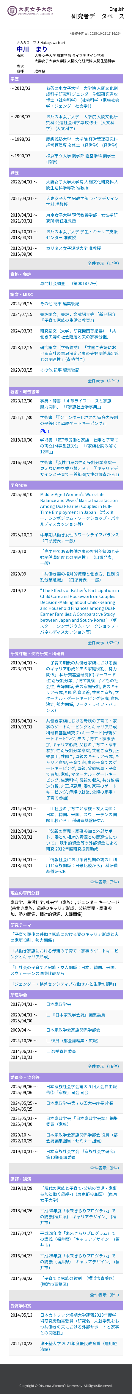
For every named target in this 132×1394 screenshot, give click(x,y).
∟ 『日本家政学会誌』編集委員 (75, 1015)
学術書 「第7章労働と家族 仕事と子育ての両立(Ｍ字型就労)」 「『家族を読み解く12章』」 (79, 446)
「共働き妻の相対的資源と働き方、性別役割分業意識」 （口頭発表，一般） (79, 577)
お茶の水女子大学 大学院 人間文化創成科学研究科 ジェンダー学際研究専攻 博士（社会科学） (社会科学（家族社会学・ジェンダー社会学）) (82, 97)
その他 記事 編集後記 (59, 303)
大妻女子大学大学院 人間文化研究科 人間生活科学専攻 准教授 (82, 185)
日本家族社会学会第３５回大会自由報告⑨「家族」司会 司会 (81, 1089)
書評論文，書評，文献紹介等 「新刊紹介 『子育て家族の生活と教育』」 (80, 317)
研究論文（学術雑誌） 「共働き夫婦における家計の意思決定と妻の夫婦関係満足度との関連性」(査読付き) (79, 353)
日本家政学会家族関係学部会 (73, 1030)
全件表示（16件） (105, 1066)
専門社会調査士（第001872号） (70, 283)
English (117, 9)
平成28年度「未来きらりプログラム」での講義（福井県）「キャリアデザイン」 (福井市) (80, 1261)
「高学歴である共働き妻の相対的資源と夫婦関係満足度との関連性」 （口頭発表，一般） (79, 557)
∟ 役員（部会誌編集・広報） (73, 1040)
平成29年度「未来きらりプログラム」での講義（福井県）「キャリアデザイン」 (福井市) (80, 1239)
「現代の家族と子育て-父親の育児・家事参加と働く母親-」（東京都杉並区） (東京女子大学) (78, 1194)
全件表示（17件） (105, 263)
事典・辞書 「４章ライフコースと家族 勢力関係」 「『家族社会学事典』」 (78, 404)
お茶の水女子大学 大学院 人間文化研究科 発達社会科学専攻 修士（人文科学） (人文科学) (82, 122)
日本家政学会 (58, 1004)
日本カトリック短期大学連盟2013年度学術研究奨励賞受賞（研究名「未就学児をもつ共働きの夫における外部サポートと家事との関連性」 (79, 1324)
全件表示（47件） (105, 380)
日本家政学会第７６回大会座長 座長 (80, 1103)
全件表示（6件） (106, 1295)
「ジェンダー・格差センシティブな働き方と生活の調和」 (64, 984)
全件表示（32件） (105, 642)
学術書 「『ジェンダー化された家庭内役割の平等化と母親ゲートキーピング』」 (79, 420)
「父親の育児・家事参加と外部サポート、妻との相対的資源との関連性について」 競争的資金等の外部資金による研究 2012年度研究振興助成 (82, 840)
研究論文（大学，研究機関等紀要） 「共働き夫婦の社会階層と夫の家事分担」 (78, 334)
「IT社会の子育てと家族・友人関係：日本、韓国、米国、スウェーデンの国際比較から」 (64, 970)
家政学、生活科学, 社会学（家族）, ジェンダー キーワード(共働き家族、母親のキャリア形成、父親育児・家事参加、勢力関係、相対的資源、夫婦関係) (65, 908)
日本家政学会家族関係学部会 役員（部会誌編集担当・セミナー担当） (82, 1138)
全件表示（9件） (106, 1168)
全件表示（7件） (106, 882)
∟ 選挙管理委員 (61, 1051)
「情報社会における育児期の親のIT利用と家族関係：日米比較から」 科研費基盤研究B (82, 865)
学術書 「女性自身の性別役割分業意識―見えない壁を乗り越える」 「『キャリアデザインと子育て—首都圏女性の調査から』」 (80, 468)
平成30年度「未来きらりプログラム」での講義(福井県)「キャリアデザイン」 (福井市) (78, 1216)
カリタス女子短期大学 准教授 (73, 248)
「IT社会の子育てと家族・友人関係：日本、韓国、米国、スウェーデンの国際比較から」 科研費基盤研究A (81, 814)
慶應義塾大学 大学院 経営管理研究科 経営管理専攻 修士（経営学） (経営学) (82, 142)
